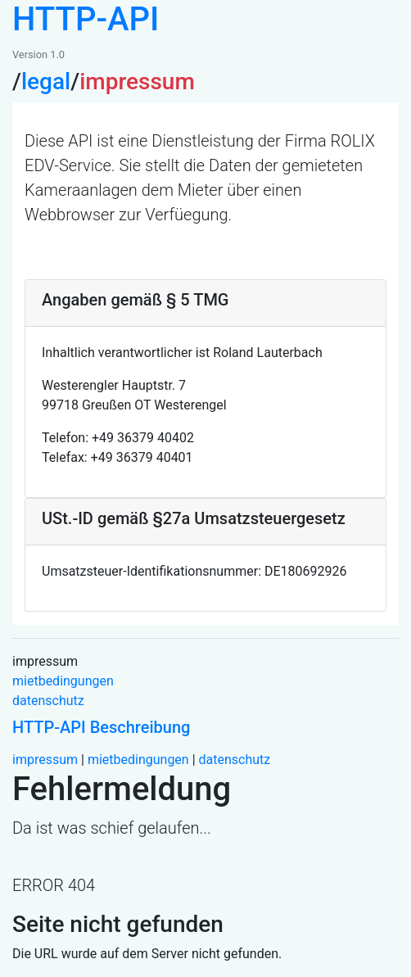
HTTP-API (85, 19)
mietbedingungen (63, 681)
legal (45, 81)
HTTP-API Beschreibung (101, 727)
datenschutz (48, 700)
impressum (45, 759)
